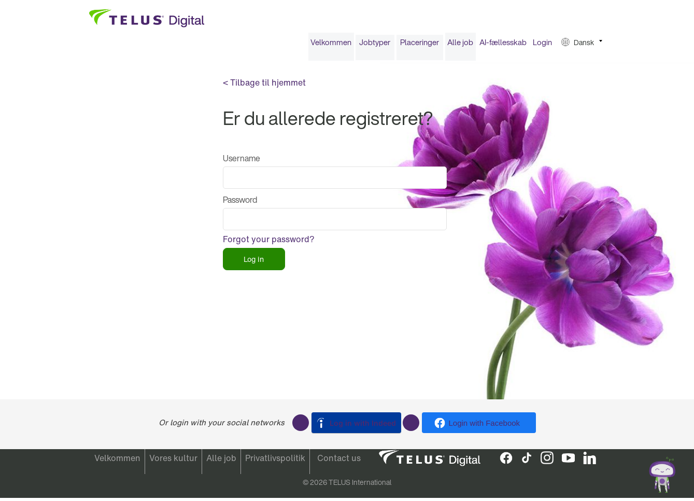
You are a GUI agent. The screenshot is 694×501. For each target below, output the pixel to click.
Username (241, 162)
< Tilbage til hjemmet (264, 86)
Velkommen (330, 45)
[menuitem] (331, 46)
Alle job (460, 45)
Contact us (339, 461)
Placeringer (419, 45)
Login (542, 45)
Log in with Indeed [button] (363, 423)
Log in (254, 262)
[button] (581, 46)
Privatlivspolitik (275, 461)
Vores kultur (173, 461)
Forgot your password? (269, 242)
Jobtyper (374, 45)
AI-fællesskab (503, 45)
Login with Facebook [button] (484, 423)
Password (240, 203)
